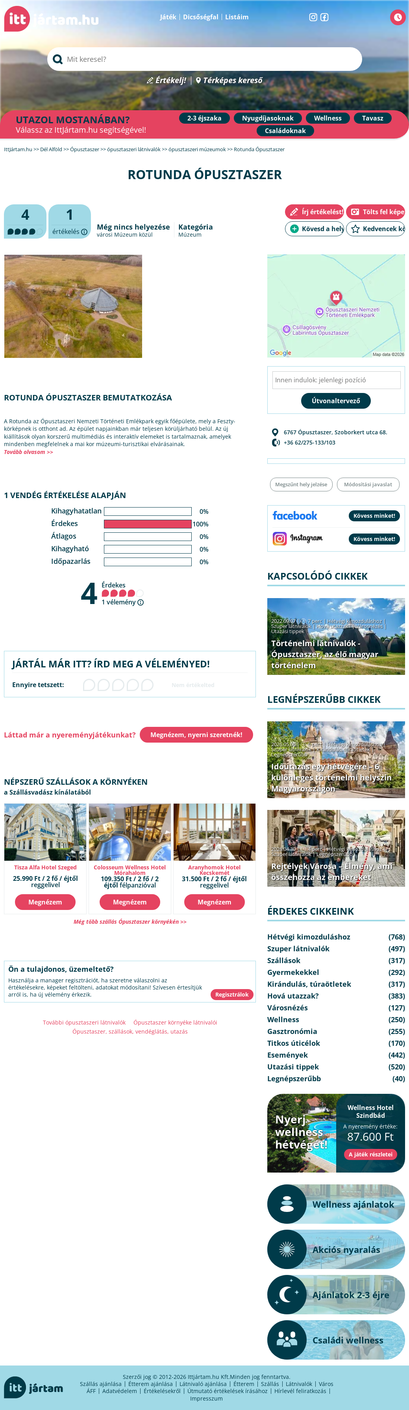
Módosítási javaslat (368, 484)
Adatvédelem (119, 1391)
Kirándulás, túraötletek (343, 749)
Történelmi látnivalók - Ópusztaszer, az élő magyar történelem (324, 654)
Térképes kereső (233, 80)
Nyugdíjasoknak (268, 118)
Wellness (328, 118)
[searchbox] (204, 59)
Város (326, 1384)
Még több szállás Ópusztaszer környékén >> (130, 921)
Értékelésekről (162, 1391)
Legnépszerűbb (289, 754)
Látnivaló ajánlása (203, 1384)
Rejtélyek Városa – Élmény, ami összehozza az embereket (331, 871)
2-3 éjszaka (204, 118)
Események (287, 1054)
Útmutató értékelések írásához (227, 1391)
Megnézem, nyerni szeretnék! (196, 734)
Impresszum (206, 1398)
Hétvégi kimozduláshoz (354, 620)
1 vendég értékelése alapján (65, 495)
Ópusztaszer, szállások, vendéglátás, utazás (130, 1031)
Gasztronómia (292, 1031)
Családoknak (285, 130)
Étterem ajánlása (150, 1384)
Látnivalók (299, 1384)
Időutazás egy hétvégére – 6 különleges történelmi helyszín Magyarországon (331, 777)
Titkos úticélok (293, 1043)
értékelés (69, 222)
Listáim (237, 17)
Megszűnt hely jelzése (301, 484)
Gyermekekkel (293, 972)
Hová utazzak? (334, 626)
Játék (168, 17)
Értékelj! (170, 80)
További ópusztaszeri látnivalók (84, 1022)
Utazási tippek (287, 631)
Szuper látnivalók (291, 626)
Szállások (283, 960)
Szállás (270, 1384)
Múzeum (190, 234)
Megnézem (45, 902)
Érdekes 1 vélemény (123, 593)
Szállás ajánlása (101, 1384)
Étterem (243, 1384)
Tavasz (372, 118)
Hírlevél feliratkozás (300, 1391)
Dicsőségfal (200, 17)
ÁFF (91, 1391)
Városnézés (369, 626)
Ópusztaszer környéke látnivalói (175, 1022)
